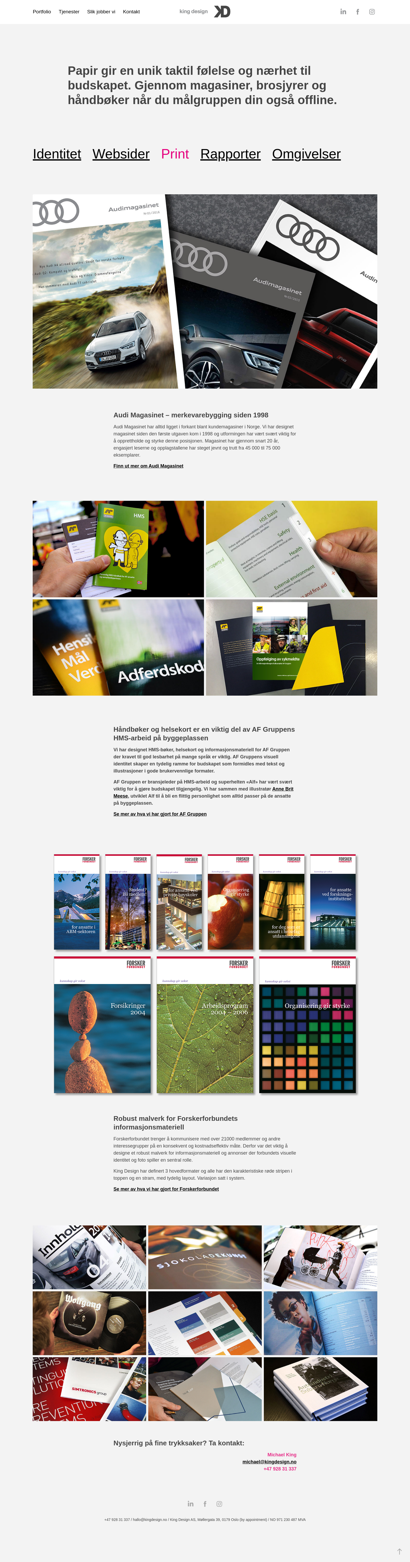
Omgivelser (306, 153)
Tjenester (69, 11)
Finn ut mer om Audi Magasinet (148, 466)
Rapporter (230, 153)
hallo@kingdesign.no (150, 1520)
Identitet (57, 153)
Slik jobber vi (101, 11)
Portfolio (42, 11)
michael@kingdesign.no (269, 1461)
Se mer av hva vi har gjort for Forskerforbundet (166, 1189)
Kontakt (131, 11)
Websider (121, 153)
